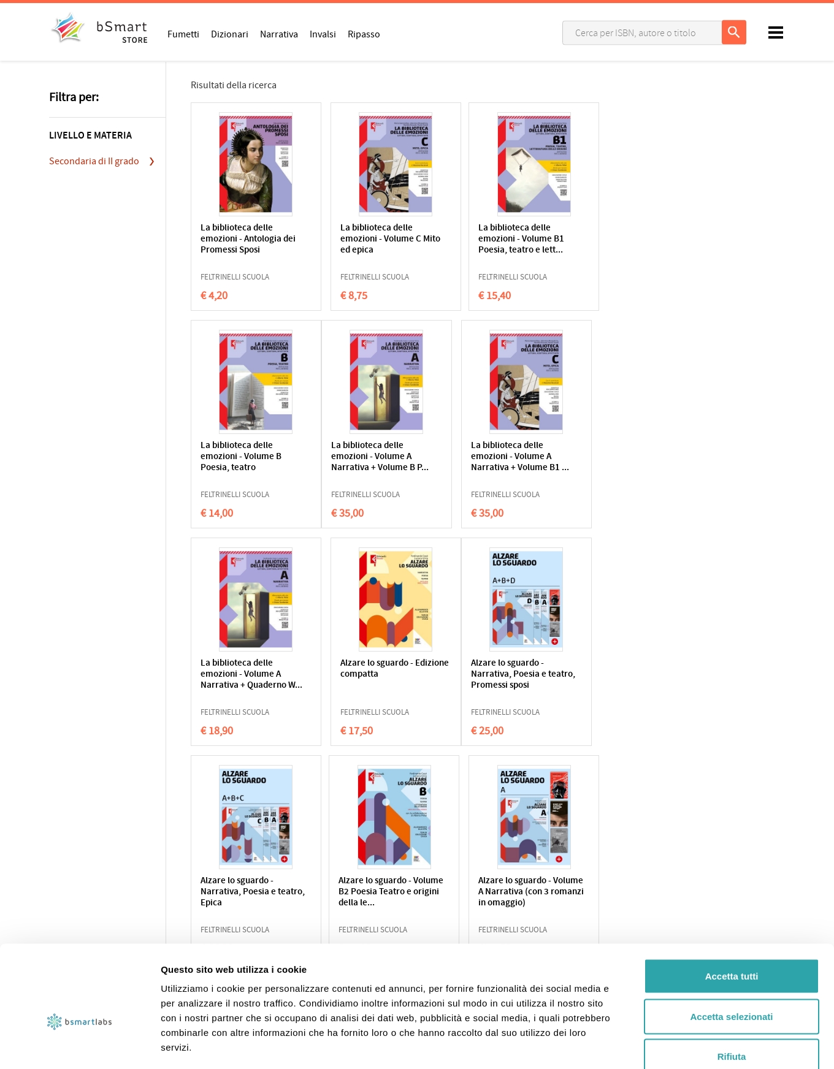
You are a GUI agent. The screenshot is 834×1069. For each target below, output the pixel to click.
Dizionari (229, 34)
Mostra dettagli (645, 1045)
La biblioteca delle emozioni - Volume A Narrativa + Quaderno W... (483, 462)
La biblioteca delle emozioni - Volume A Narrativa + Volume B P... (243, 462)
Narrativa (279, 34)
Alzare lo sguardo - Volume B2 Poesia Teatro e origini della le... (480, 680)
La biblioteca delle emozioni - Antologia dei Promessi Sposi (241, 239)
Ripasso (364, 34)
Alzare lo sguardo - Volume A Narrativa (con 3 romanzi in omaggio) (597, 680)
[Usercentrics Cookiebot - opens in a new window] (79, 1045)
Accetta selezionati (731, 948)
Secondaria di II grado (94, 161)
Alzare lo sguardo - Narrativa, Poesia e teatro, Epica (358, 674)
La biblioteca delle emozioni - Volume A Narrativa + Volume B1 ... (364, 462)
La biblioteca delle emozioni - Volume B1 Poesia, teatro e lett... (483, 239)
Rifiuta (731, 988)
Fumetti (183, 34)
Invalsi (323, 34)
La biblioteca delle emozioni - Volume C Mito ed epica (360, 239)
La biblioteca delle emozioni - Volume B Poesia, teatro (599, 239)
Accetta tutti (732, 908)
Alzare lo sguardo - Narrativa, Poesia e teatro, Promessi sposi (244, 674)
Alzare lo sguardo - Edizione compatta (595, 451)
